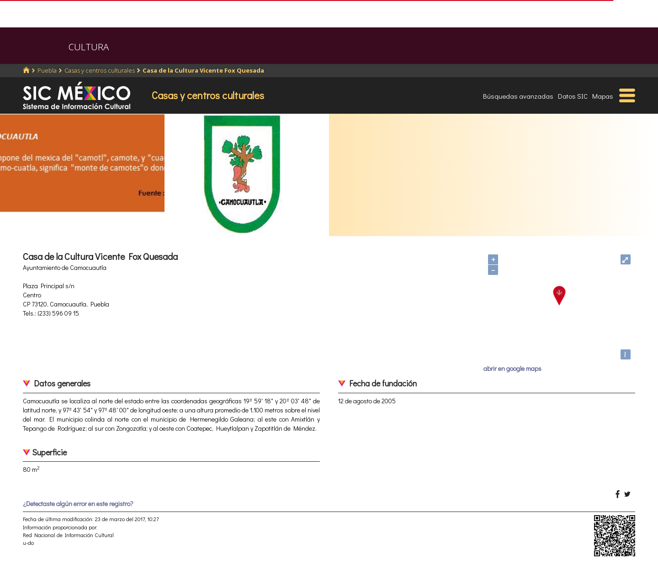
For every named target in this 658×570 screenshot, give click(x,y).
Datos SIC (573, 95)
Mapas (602, 95)
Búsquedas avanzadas (518, 95)
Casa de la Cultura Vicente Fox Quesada (203, 70)
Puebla (47, 70)
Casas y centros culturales (99, 70)
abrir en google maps (512, 368)
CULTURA (89, 47)
